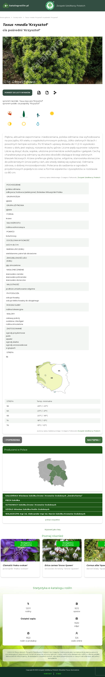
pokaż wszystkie (52, 520)
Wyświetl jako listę (53, 529)
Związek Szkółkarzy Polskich (89, 177)
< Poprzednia (12, 440)
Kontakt (48, 674)
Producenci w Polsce (15, 449)
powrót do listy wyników (17, 93)
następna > (93, 440)
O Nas (58, 674)
